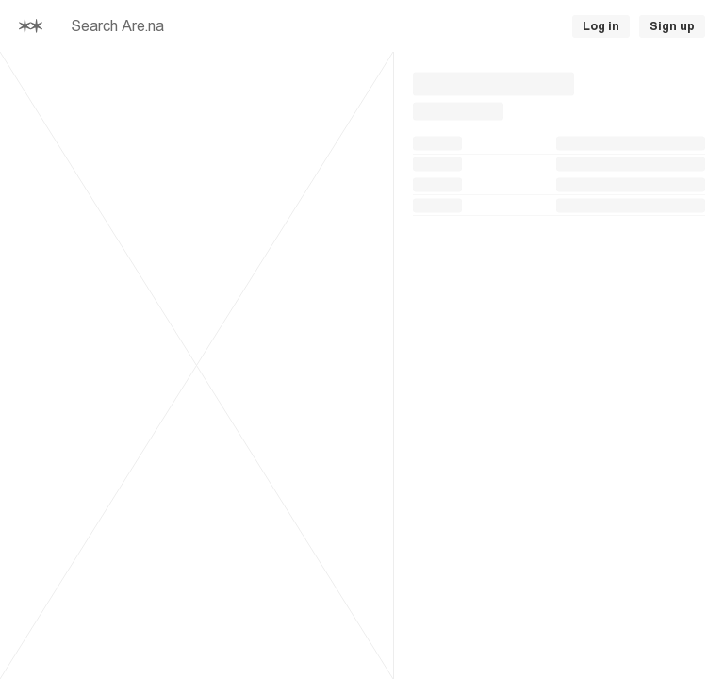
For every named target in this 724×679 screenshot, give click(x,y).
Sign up (672, 26)
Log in (601, 26)
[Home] (30, 26)
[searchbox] (268, 26)
